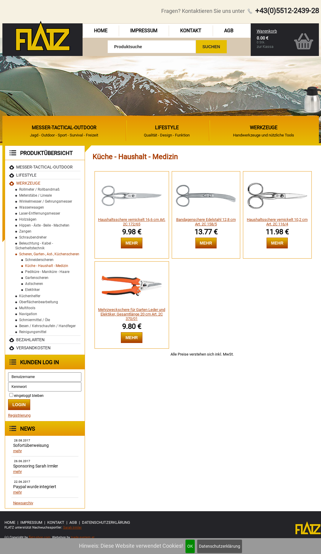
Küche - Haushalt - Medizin (46, 266)
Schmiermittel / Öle (34, 320)
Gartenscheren (36, 278)
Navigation (28, 314)
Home (100, 31)
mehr (17, 451)
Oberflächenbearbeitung (38, 302)
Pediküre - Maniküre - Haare (47, 272)
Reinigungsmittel (32, 332)
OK (190, 546)
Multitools (27, 308)
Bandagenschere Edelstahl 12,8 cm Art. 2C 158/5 (206, 221)
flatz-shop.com (40, 537)
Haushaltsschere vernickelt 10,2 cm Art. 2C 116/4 (277, 221)
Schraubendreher (33, 237)
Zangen (25, 231)
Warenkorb (267, 31)
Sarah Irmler (72, 527)
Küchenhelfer (29, 296)
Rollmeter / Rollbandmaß (39, 189)
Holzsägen (27, 219)
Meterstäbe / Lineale (35, 195)
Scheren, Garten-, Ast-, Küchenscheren (49, 254)
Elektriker (32, 290)
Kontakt (190, 31)
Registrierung (19, 415)
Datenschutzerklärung (219, 546)
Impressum (143, 31)
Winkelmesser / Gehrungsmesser (45, 201)
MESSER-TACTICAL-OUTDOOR (44, 167)
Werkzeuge (28, 183)
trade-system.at (83, 537)
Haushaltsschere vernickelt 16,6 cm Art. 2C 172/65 (131, 221)
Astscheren (34, 284)
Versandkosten (33, 347)
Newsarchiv (23, 503)
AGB (228, 31)
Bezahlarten (30, 339)
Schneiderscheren (39, 260)
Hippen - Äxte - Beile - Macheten (44, 225)
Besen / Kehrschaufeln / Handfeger (47, 326)
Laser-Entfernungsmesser (39, 213)
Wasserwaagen (31, 207)
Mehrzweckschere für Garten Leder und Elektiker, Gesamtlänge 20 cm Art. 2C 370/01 (131, 314)
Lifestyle (26, 175)
